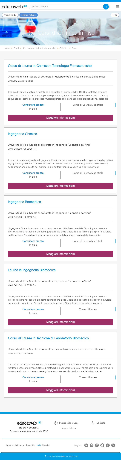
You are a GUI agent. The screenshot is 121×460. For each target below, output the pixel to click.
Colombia (30, 445)
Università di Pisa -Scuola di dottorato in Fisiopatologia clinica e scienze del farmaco (57, 76)
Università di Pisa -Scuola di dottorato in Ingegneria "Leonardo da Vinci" (49, 144)
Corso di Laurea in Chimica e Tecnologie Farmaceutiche (50, 66)
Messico (46, 445)
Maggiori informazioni (60, 117)
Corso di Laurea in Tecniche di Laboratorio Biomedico (48, 338)
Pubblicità (100, 423)
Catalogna (19, 445)
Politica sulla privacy (68, 423)
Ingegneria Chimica (22, 134)
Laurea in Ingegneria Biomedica (31, 270)
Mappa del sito (69, 428)
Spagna (9, 445)
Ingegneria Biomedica (24, 202)
